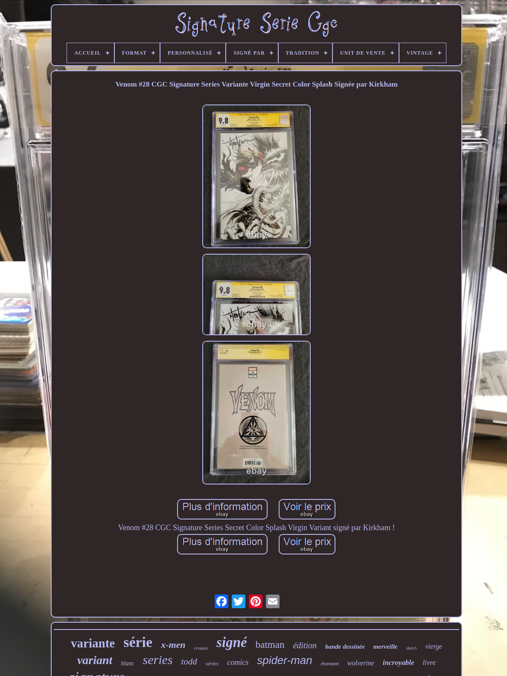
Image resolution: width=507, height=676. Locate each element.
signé (231, 642)
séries (212, 663)
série (137, 642)
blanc (127, 663)
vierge (433, 646)
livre (429, 663)
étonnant (330, 664)
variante (93, 643)
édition (305, 645)
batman (270, 644)
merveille (385, 646)
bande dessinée (345, 646)
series (158, 660)
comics (237, 662)
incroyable (398, 663)
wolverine (360, 663)
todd (189, 661)
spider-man (284, 660)
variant (94, 660)
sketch (411, 648)
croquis (201, 647)
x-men (173, 644)
